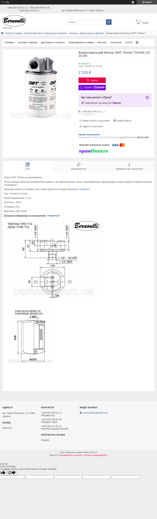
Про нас (102, 42)
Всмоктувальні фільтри (92, 33)
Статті (128, 42)
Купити (94, 80)
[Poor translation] (12, 473)
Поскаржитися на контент (70, 455)
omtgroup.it (53, 215)
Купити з (94, 87)
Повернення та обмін (81, 42)
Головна (9, 42)
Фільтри (74, 33)
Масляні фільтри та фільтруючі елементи (45, 33)
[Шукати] (109, 22)
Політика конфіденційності (95, 455)
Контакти (116, 42)
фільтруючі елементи (79, 189)
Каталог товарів (14, 33)
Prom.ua (93, 452)
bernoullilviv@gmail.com (96, 413)
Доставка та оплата (53, 42)
